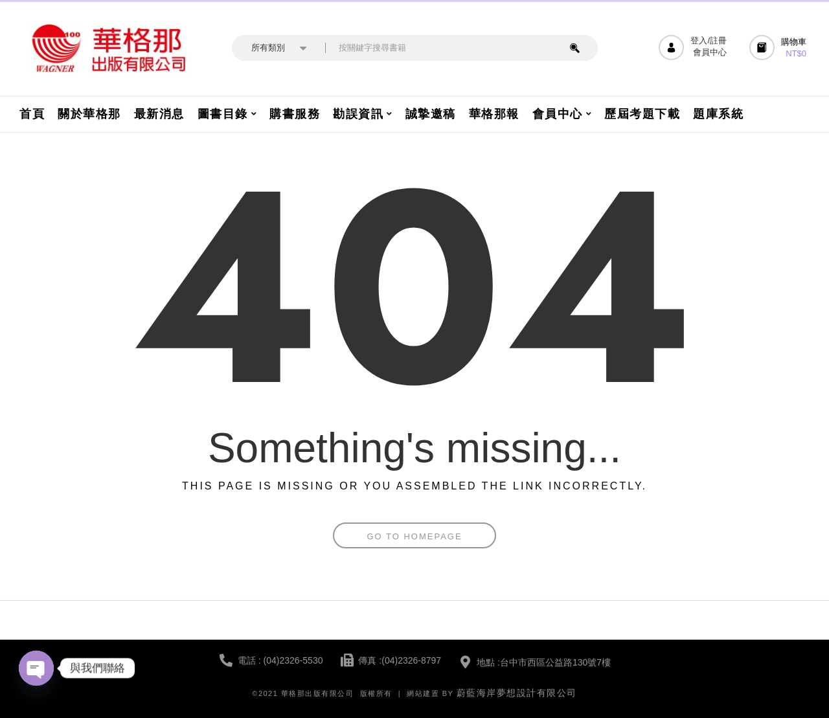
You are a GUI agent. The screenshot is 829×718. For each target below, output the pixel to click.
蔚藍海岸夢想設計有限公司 (517, 693)
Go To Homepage (414, 536)
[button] (779, 47)
